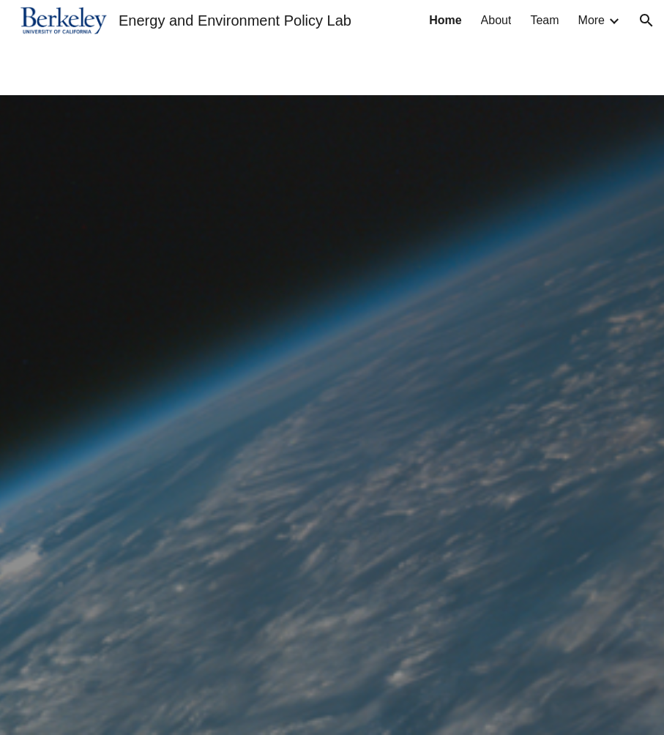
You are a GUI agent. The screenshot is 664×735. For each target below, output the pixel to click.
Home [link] (445, 20)
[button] (646, 20)
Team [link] (544, 20)
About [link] (496, 20)
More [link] (591, 20)
